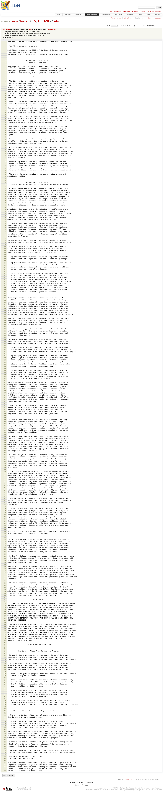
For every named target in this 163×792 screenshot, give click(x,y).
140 (5, 329)
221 (5, 496)
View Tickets (106, 14)
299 (5, 657)
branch (24, 21)
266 (5, 589)
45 (6, 133)
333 (5, 727)
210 (5, 473)
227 (5, 509)
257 (5, 570)
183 (5, 418)
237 (5, 529)
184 (5, 420)
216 (5, 486)
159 (5, 368)
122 (5, 292)
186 (5, 424)
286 (5, 630)
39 (6, 120)
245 (5, 546)
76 (6, 197)
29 (6, 100)
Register (143, 11)
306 (5, 672)
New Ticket (118, 14)
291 (5, 641)
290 (5, 639)
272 (5, 601)
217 (5, 488)
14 (6, 69)
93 (6, 232)
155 (5, 360)
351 (5, 765)
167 (5, 385)
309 (5, 678)
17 (6, 75)
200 (5, 453)
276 (5, 610)
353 (5, 769)
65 (6, 174)
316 (5, 692)
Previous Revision (116, 18)
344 (5, 750)
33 (6, 108)
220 (5, 494)
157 (5, 364)
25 (6, 91)
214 (5, 482)
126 (5, 300)
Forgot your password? (154, 11)
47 (6, 137)
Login (110, 11)
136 (5, 321)
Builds (140, 14)
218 (5, 490)
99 (6, 244)
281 (5, 620)
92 (6, 230)
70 (6, 184)
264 (5, 585)
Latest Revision (128, 18)
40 (6, 122)
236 (5, 527)
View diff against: (152, 26)
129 (5, 306)
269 (5, 595)
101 (5, 248)
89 (6, 223)
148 (5, 345)
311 (5, 682)
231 (5, 517)
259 (5, 575)
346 (5, 754)
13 (6, 67)
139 (5, 327)
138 (5, 325)
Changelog (78, 14)
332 (5, 725)
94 (6, 234)
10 (6, 60)
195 (5, 442)
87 (6, 219)
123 (5, 294)
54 (6, 151)
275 (5, 608)
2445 (57, 21)
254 (5, 564)
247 (5, 550)
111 (5, 269)
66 (6, 176)
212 (5, 478)
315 (5, 690)
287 (5, 632)
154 (5, 358)
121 (5, 290)
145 (5, 339)
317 (5, 694)
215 (5, 484)
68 (6, 180)
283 (5, 624)
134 (5, 316)
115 (5, 277)
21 (6, 83)
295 (5, 649)
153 (5, 356)
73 (6, 190)
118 (5, 283)
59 (6, 162)
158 (5, 366)
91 (6, 228)
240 (5, 535)
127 (5, 302)
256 (5, 568)
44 (6, 131)
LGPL (155, 790)
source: (6, 21)
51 (6, 145)
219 (5, 492)
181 (5, 414)
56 (6, 155)
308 (5, 676)
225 (5, 504)
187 (5, 426)
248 (5, 552)
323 (5, 707)
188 (5, 428)
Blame (149, 18)
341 (5, 744)
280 (5, 618)
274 (5, 606)
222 (5, 498)
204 (5, 461)
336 (5, 733)
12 (6, 64)
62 (6, 168)
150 (5, 349)
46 (6, 135)
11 (6, 62)
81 (6, 207)
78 (6, 201)
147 (5, 343)
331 (5, 723)
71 (6, 186)
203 (5, 459)
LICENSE (44, 21)
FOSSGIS (113, 788)
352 (5, 767)
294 (5, 647)
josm (14, 21)
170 (5, 391)
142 (5, 333)
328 (5, 717)
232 (5, 519)
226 (5, 506)
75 (6, 195)
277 (5, 612)
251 (5, 558)
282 (5, 622)
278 (5, 614)
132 (5, 312)
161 (5, 372)
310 (5, 680)
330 (5, 721)
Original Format (81, 785)
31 (6, 104)
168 (5, 387)
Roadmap (130, 14)
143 (5, 335)
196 (5, 444)
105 (5, 257)
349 (5, 760)
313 (5, 686)
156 (5, 362)
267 (5, 591)
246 (5, 548)
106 (5, 259)
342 (5, 746)
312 (5, 684)
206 (5, 465)
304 (5, 667)
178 (5, 407)
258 (5, 572)
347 (5, 756)
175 (5, 401)
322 (5, 705)
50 (6, 143)
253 (5, 562)
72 (6, 188)
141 (5, 331)
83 (6, 211)
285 (5, 628)
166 (5, 383)
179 (5, 409)
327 (5, 715)
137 (5, 323)
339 (5, 740)
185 (5, 422)
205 (5, 463)
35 (6, 112)
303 (5, 665)
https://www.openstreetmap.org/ (151, 788)
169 (5, 389)
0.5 (34, 21)
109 (5, 265)
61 (6, 166)
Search (157, 14)
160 (5, 370)
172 (5, 395)
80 (6, 205)
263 (5, 583)
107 (5, 261)
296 (5, 651)
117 (5, 281)
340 (30, 29)
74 (6, 193)
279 (5, 616)
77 (6, 199)
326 (5, 713)
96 (6, 238)
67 (6, 178)
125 (5, 298)
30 (6, 102)
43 (6, 129)
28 (6, 98)
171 (5, 393)
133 (5, 314)
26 (6, 93)
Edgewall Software (25, 790)
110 (5, 267)
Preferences (117, 11)
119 (5, 286)
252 (5, 560)
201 (5, 455)
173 (5, 397)
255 (5, 566)
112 (5, 271)
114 (5, 275)
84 (6, 213)
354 (5, 771)
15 (6, 71)
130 (5, 308)
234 (5, 523)
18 (6, 77)
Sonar (148, 14)
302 (5, 663)
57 (6, 157)
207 (5, 467)
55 (6, 153)
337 (5, 736)
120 (5, 288)
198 (5, 449)
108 (5, 263)
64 (6, 172)
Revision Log (157, 18)
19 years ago (51, 29)
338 (5, 738)
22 (6, 85)
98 (6, 242)
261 (5, 579)
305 (5, 669)
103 (5, 252)
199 (5, 451)
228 (5, 511)
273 (5, 604)
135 (5, 319)
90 (6, 226)
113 (5, 273)
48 (6, 139)
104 (5, 255)
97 (6, 240)
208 (5, 469)
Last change (6, 29)
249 (5, 554)
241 (5, 537)
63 (6, 170)
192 (5, 436)
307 (5, 674)
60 (6, 164)
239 (5, 533)
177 (5, 405)
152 (5, 354)
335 (5, 731)
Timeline (68, 14)
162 (5, 374)
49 (6, 141)
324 (5, 709)
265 (5, 587)
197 (5, 446)
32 (6, 106)
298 (5, 655)
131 (5, 310)
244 (5, 543)
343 (5, 748)
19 (6, 79)
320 (5, 701)
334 (5, 729)
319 (5, 698)
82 (6, 209)
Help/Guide (126, 11)
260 (5, 577)
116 (5, 279)
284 (5, 626)
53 (6, 149)
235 (5, 525)
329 (5, 719)
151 (5, 352)
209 (5, 471)
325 (5, 711)
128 (5, 304)
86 (6, 217)
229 (5, 513)
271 (5, 599)
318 (5, 696)
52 (6, 147)
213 (5, 480)
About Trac (135, 11)
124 (5, 296)
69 (6, 182)
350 (5, 762)
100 (5, 246)
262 (5, 581)
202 (5, 457)
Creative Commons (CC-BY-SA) (114, 790)
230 (5, 515)
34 (6, 110)
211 (5, 475)
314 (5, 688)
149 (5, 347)
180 (5, 411)
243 (5, 541)
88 (6, 221)
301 (5, 661)
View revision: (125, 26)
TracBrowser (129, 779)
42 (6, 126)
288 (5, 634)
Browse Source (92, 14)
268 (5, 593)
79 (6, 203)
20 (6, 81)
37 (6, 116)
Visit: (109, 26)
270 (5, 597)
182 (5, 416)
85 (6, 215)
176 (5, 403)
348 (5, 758)
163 (5, 376)
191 (5, 434)
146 (5, 341)
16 (6, 73)
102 (5, 250)
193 (5, 438)
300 (5, 659)
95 (6, 236)
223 (5, 500)
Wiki (58, 14)
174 (5, 399)
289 (5, 636)
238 (5, 531)
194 (5, 440)
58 (6, 160)
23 (6, 87)
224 (5, 502)
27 (6, 96)
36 (6, 114)
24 (6, 89)
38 (6, 118)
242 (5, 539)
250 (5, 556)
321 (5, 703)
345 (5, 752)
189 (5, 430)
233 (5, 521)
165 (5, 381)
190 (5, 432)
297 (5, 653)
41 (6, 124)
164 (5, 378)
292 (5, 643)
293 (5, 645)
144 (5, 337)
